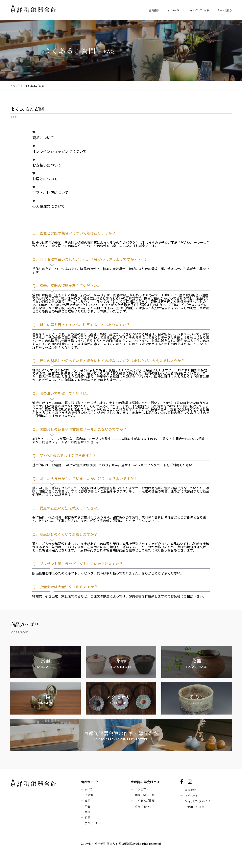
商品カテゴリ (90, 781)
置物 (87, 812)
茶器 (87, 806)
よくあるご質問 (144, 801)
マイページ (173, 10)
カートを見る (224, 10)
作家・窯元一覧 (144, 795)
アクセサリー (93, 823)
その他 (89, 795)
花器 (87, 817)
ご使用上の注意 (194, 807)
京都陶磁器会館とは (145, 781)
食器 (87, 801)
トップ (14, 86)
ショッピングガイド (198, 10)
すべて (89, 789)
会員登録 (154, 10)
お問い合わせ (143, 806)
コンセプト (142, 789)
